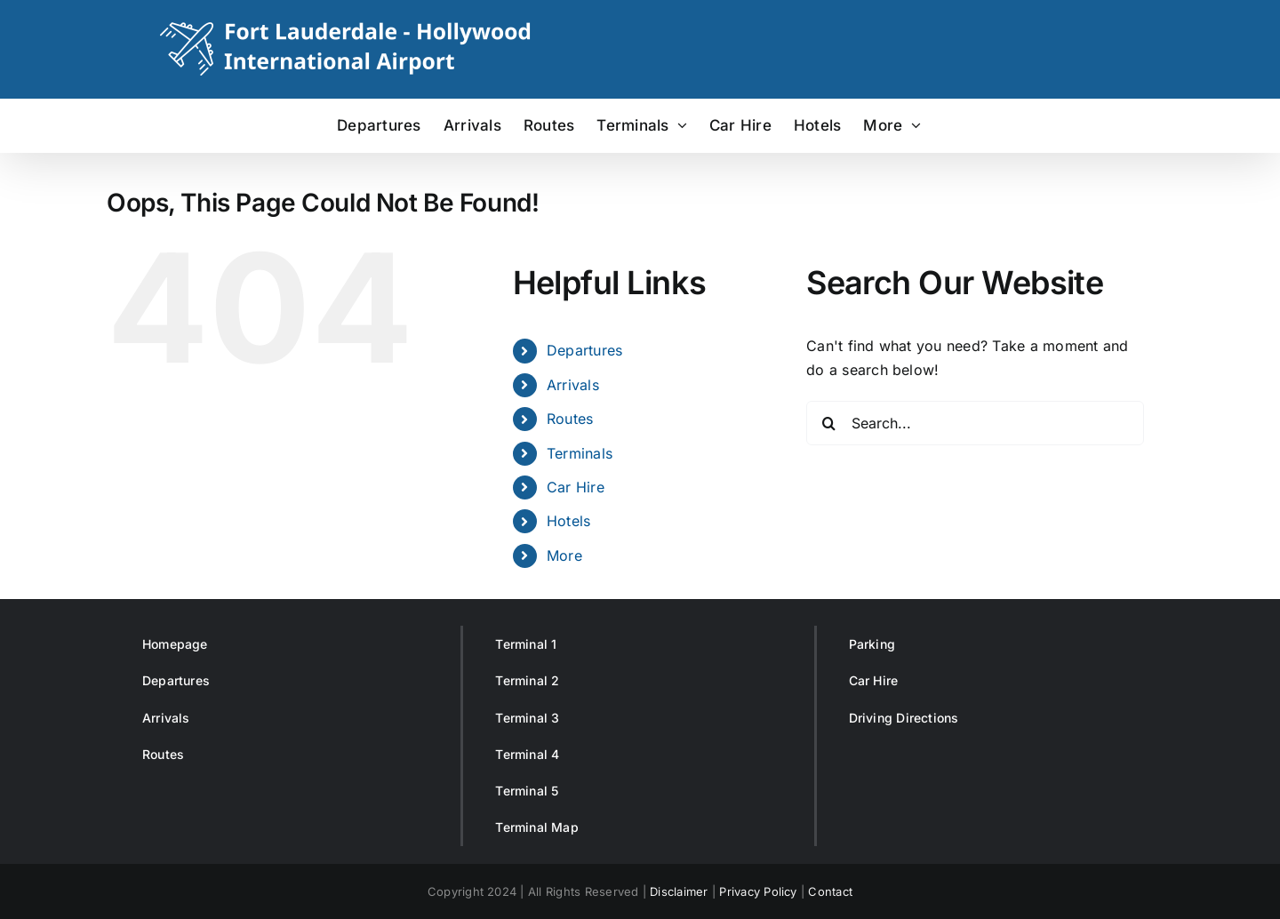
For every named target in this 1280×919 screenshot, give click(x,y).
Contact (830, 891)
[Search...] (975, 423)
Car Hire (575, 487)
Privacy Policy (757, 891)
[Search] (828, 423)
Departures (584, 350)
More (564, 555)
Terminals (579, 453)
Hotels (568, 521)
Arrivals (573, 385)
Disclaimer (679, 891)
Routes (570, 419)
